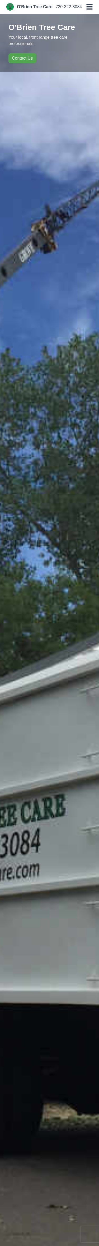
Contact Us (22, 58)
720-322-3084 (69, 7)
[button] (89, 7)
